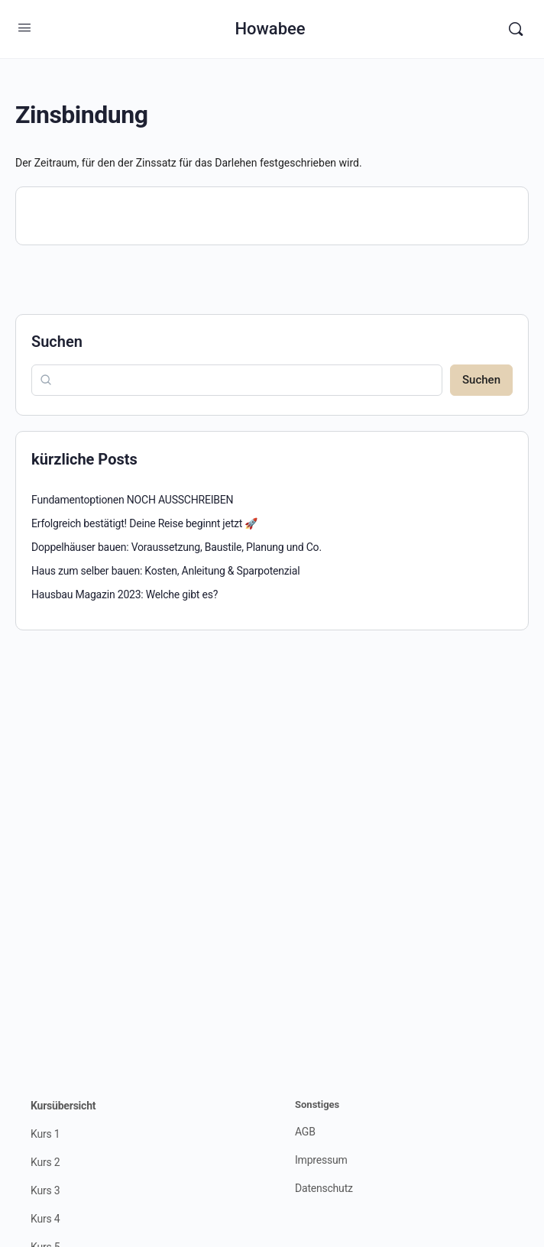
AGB (305, 1132)
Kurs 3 (45, 1190)
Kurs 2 (45, 1162)
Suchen (57, 341)
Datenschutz (324, 1188)
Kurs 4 (45, 1219)
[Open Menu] (24, 27)
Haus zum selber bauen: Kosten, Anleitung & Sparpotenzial (165, 571)
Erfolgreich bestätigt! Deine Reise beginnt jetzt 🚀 (144, 523)
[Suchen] (516, 29)
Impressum (321, 1160)
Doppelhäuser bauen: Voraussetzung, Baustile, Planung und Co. (176, 547)
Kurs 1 (45, 1134)
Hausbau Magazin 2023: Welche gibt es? (124, 594)
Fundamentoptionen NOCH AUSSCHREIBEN (132, 500)
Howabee (270, 29)
